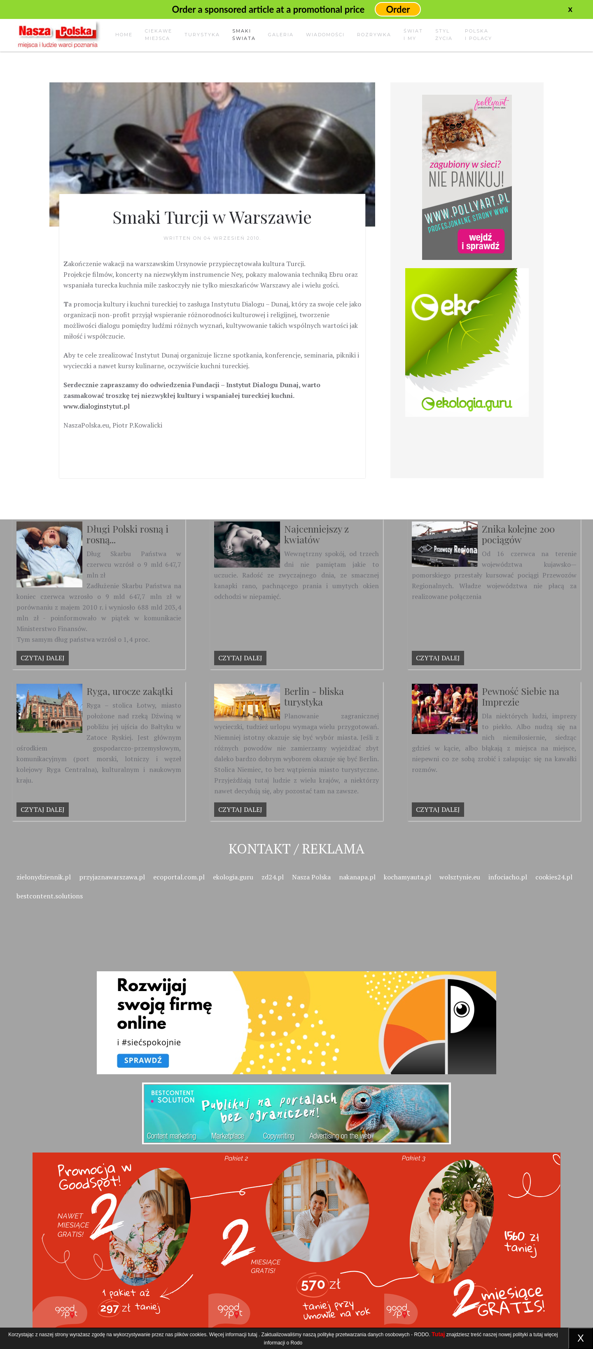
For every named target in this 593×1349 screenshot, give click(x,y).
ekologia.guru (233, 876)
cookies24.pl (553, 876)
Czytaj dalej (43, 657)
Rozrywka (374, 34)
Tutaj (438, 1334)
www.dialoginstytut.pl (96, 406)
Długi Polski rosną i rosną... (127, 534)
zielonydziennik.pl (43, 876)
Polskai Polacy (478, 34)
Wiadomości (325, 34)
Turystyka (202, 34)
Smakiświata (244, 34)
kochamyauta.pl (407, 876)
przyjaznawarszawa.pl (112, 876)
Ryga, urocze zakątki (129, 691)
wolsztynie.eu (459, 876)
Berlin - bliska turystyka (314, 696)
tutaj (252, 1334)
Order (398, 9)
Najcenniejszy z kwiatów (316, 534)
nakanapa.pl (357, 876)
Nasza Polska (311, 876)
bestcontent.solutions (49, 895)
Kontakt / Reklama (296, 848)
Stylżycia (444, 34)
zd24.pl (272, 876)
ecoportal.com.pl (179, 876)
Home (124, 34)
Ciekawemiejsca (158, 34)
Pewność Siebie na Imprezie (520, 696)
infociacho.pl (507, 876)
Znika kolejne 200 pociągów (518, 534)
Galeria (281, 34)
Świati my (413, 34)
